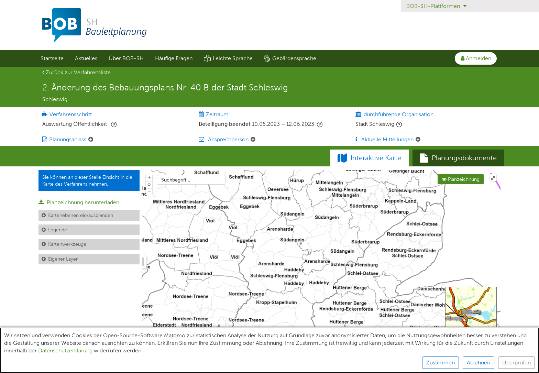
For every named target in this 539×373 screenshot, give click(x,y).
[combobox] (191, 180)
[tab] (458, 158)
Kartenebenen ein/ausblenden (80, 215)
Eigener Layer (63, 259)
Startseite (52, 58)
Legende (57, 229)
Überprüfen (516, 362)
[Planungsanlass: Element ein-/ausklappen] (90, 139)
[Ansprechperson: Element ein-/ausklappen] (253, 139)
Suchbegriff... (175, 180)
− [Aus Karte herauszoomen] (149, 191)
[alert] (269, 350)
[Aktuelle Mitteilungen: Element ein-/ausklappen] (418, 139)
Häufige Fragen (173, 58)
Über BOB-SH (126, 58)
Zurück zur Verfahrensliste (76, 72)
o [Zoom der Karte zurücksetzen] (149, 184)
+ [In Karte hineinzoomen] (149, 177)
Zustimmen (440, 362)
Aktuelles (86, 58)
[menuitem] (52, 58)
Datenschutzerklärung (65, 350)
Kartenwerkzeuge (67, 244)
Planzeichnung (461, 179)
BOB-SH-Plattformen (436, 6)
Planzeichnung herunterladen (78, 202)
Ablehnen (478, 362)
